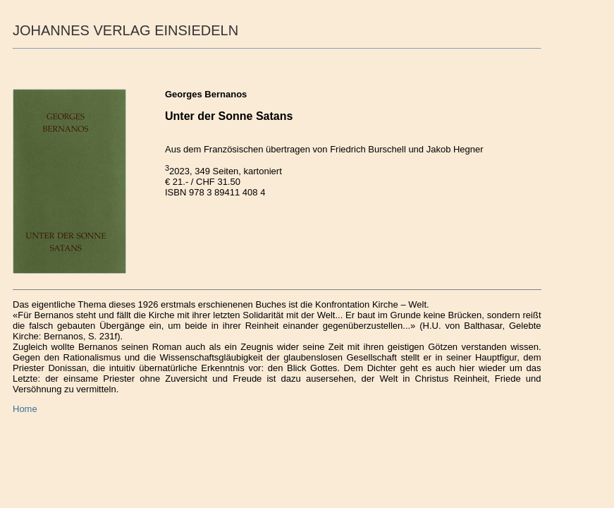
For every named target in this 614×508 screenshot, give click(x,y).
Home (25, 409)
